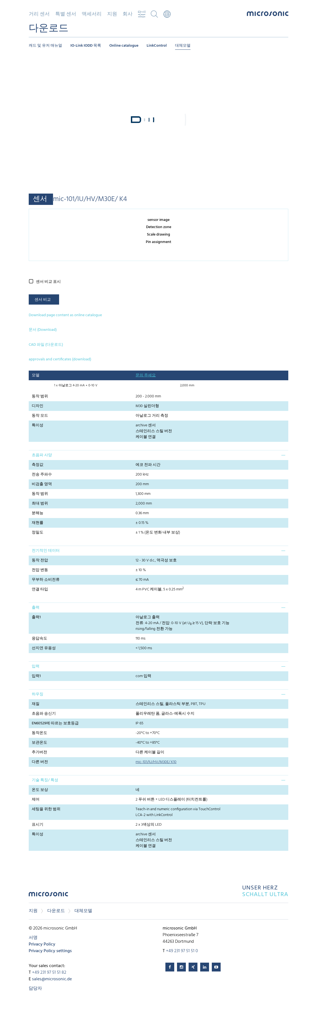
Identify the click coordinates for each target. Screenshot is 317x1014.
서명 (33, 937)
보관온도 (39, 743)
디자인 (37, 406)
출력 (35, 608)
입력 (35, 666)
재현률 (37, 523)
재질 (35, 704)
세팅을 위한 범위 (46, 809)
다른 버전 (40, 762)
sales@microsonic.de (52, 979)
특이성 (37, 425)
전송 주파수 (42, 474)
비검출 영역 (42, 484)
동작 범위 (40, 396)
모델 (35, 375)
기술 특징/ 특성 (45, 780)
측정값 (37, 465)
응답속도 (39, 638)
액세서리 (92, 14)
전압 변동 (40, 570)
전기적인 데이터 (46, 551)
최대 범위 (40, 503)
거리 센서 (39, 14)
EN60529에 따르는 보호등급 (55, 723)
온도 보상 (40, 790)
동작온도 (39, 733)
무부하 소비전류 (46, 580)
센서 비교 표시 (48, 282)
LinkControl (157, 46)
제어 (35, 799)
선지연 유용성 (44, 648)
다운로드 (56, 911)
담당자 (35, 988)
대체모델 (183, 46)
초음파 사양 (42, 455)
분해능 (37, 513)
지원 (112, 14)
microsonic (48, 895)
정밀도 (37, 532)
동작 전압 (40, 560)
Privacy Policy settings (50, 951)
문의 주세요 (146, 375)
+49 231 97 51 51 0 (182, 951)
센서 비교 (43, 300)
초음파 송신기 (44, 714)
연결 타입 (40, 589)
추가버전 (39, 752)
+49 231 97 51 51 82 (49, 972)
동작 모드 (40, 416)
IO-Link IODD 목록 (85, 46)
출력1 (36, 617)
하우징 (37, 694)
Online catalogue (123, 46)
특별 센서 (65, 14)
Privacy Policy (42, 944)
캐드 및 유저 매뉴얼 (45, 46)
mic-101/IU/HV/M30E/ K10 (156, 762)
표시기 (37, 825)
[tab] (158, 455)
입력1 (36, 676)
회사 (128, 14)
